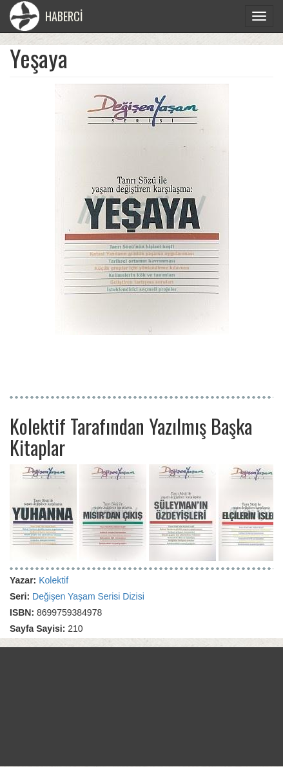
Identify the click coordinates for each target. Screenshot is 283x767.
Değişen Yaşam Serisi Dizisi (88, 596)
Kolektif (53, 580)
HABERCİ (46, 16)
